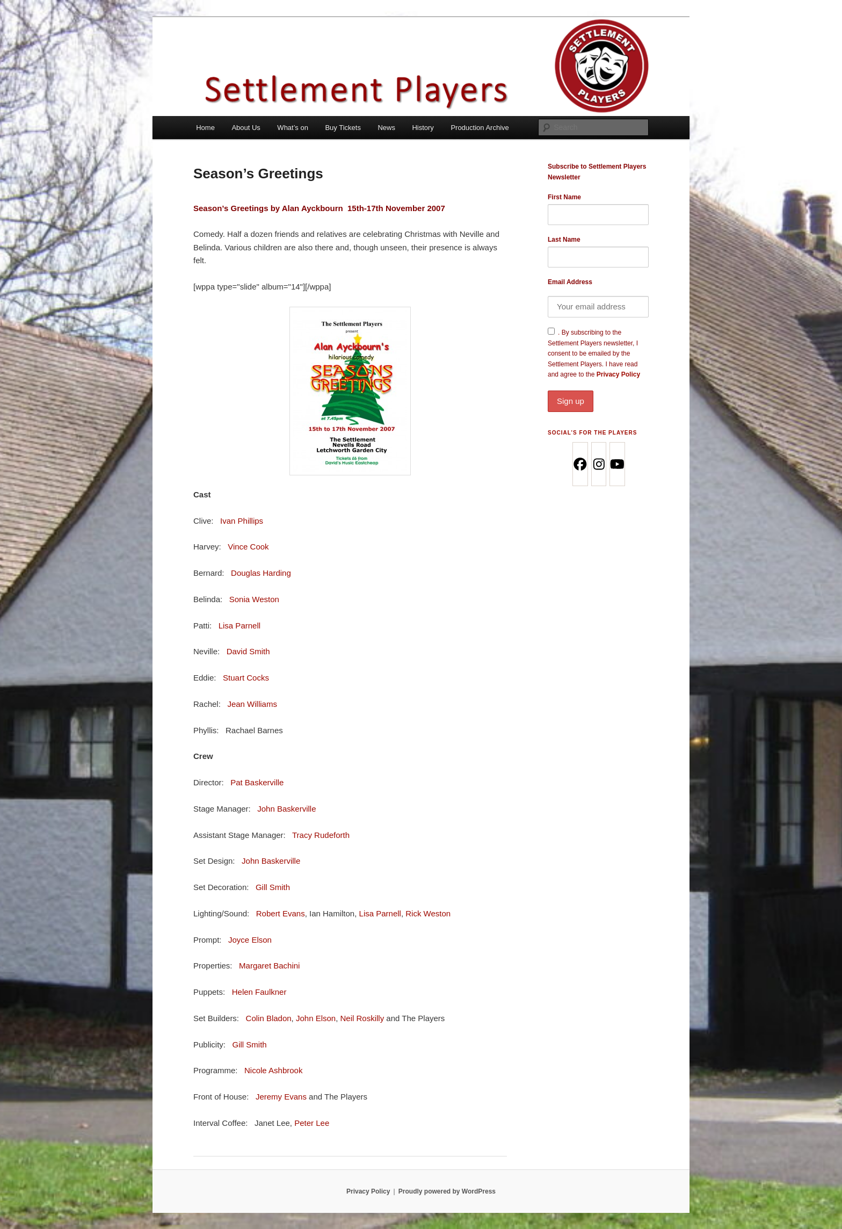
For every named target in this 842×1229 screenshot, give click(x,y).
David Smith (248, 651)
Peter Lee (311, 1122)
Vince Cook (248, 546)
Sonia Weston (254, 599)
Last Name (564, 239)
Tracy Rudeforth (321, 835)
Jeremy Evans (281, 1096)
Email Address (570, 282)
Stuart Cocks (246, 677)
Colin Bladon (269, 1018)
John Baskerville (286, 808)
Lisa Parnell (239, 625)
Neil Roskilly (362, 1018)
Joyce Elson (250, 939)
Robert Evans (280, 913)
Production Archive (480, 128)
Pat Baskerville (257, 782)
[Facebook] (579, 464)
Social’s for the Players (592, 433)
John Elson (316, 1018)
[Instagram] (598, 464)
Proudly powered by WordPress (447, 1191)
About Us (245, 128)
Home (205, 128)
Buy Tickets (342, 128)
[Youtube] (616, 464)
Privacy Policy (598, 391)
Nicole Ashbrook (273, 1070)
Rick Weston (428, 913)
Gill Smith (273, 887)
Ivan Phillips (241, 520)
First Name (564, 197)
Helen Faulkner (259, 991)
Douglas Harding (261, 572)
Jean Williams (252, 704)
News (386, 128)
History (422, 128)
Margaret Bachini (269, 965)
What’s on (292, 128)
